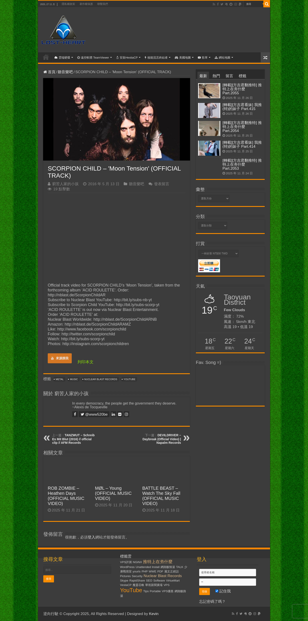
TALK (179, 567)
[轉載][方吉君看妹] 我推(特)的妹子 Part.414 (242, 144)
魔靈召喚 (138, 585)
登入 (91, 537)
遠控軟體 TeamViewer (93, 57)
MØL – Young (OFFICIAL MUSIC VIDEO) (113, 493)
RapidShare (137, 580)
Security (137, 576)
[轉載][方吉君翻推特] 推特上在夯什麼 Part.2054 (242, 127)
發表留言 (161, 184)
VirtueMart (173, 580)
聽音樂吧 (65, 72)
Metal (60, 379)
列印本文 (85, 362)
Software (159, 580)
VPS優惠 (168, 591)
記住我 (223, 591)
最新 (203, 76)
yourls (137, 571)
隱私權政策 (68, 4)
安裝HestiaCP (127, 57)
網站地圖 (222, 57)
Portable (155, 591)
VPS (167, 585)
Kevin (154, 614)
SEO (149, 580)
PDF (160, 571)
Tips (146, 591)
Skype (124, 580)
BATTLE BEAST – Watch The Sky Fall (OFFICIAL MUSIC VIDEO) (161, 496)
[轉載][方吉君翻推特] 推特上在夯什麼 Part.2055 (242, 89)
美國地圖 (183, 57)
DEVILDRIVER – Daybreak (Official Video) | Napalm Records (162, 438)
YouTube (129, 379)
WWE (152, 571)
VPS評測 (126, 562)
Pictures (125, 576)
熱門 (216, 76)
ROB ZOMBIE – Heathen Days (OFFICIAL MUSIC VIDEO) (66, 496)
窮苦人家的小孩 (65, 184)
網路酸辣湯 (168, 567)
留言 (229, 76)
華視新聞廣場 (154, 585)
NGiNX (137, 562)
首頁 (46, 57)
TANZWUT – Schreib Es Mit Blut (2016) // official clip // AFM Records (73, 438)
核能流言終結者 (156, 57)
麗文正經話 (171, 571)
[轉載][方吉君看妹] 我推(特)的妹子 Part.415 (242, 107)
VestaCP (126, 585)
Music (74, 379)
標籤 (242, 76)
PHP (145, 571)
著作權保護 (86, 4)
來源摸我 (59, 358)
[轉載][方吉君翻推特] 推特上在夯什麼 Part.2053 (242, 164)
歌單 (203, 57)
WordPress (127, 567)
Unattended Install (147, 567)
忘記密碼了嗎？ (212, 601)
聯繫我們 (102, 4)
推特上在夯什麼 (158, 561)
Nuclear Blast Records (100, 379)
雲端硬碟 (62, 57)
